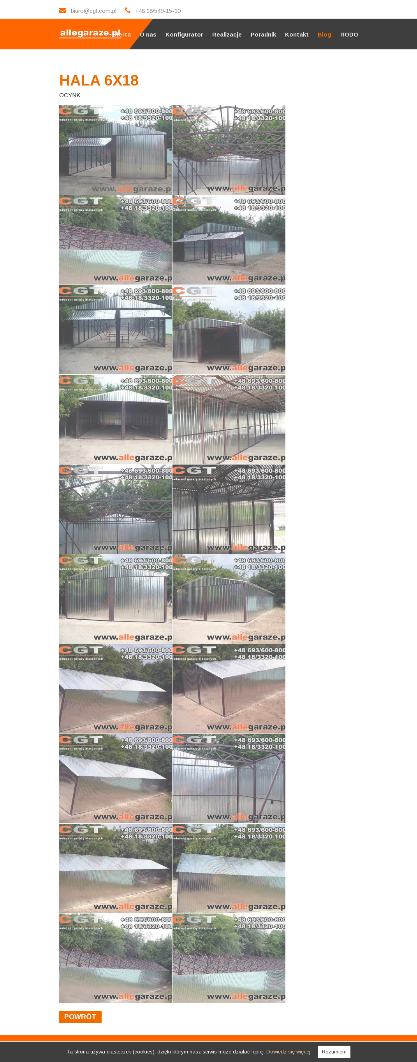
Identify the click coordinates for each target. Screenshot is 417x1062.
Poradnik (263, 34)
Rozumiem (334, 1052)
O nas (148, 34)
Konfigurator (184, 34)
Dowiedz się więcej (288, 1052)
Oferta (121, 34)
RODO (349, 34)
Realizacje (227, 34)
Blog (324, 34)
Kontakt (297, 34)
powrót (80, 1017)
